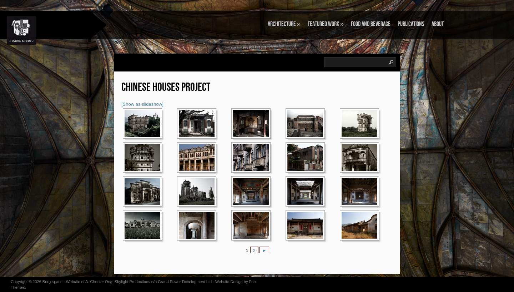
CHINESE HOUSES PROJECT (165, 87)
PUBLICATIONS (411, 24)
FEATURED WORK (326, 24)
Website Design (229, 281)
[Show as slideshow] (142, 104)
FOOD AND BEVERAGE (370, 24)
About (438, 24)
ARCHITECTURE (284, 24)
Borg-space (52, 281)
